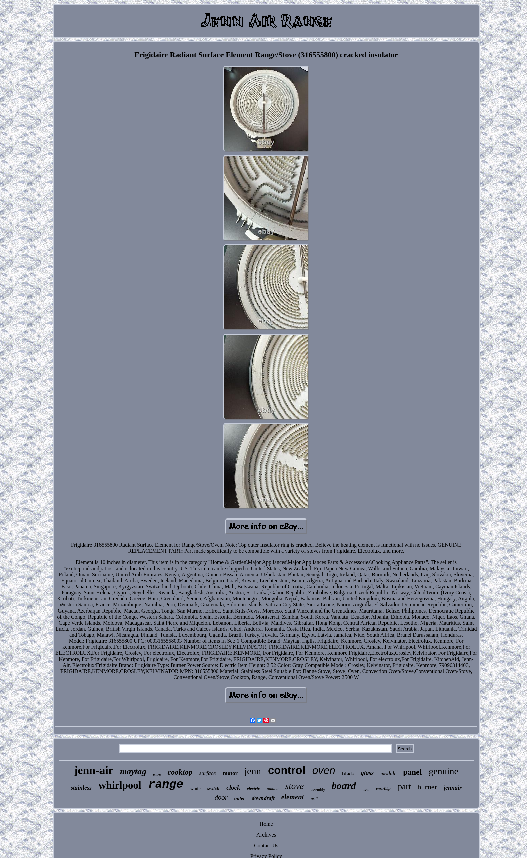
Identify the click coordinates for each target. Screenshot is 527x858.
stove (294, 786)
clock (233, 787)
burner (427, 787)
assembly (318, 789)
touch (157, 775)
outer (239, 798)
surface (207, 773)
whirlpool (119, 785)
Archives (266, 835)
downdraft (263, 798)
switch (213, 788)
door (221, 797)
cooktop (179, 772)
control (287, 770)
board (344, 785)
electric (253, 788)
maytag (133, 771)
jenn (252, 771)
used (366, 789)
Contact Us (266, 845)
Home (266, 824)
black (348, 773)
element (292, 797)
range (166, 785)
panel (412, 772)
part (404, 786)
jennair (453, 787)
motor (230, 773)
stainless (81, 787)
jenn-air (93, 770)
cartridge (383, 788)
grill (314, 798)
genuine (443, 771)
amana (272, 788)
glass (367, 772)
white (195, 788)
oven (323, 770)
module (388, 773)
